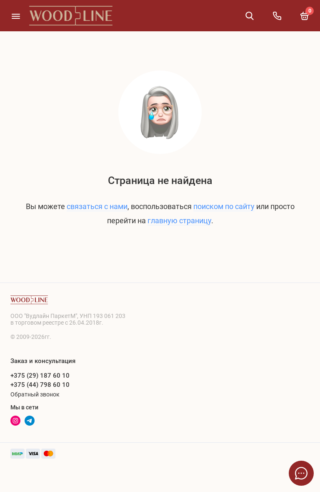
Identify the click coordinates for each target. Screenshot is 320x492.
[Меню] (15, 15)
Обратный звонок (35, 394)
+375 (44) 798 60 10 (40, 385)
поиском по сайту (224, 206)
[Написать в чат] (301, 473)
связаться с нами (97, 206)
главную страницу (179, 220)
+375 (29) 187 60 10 (40, 375)
